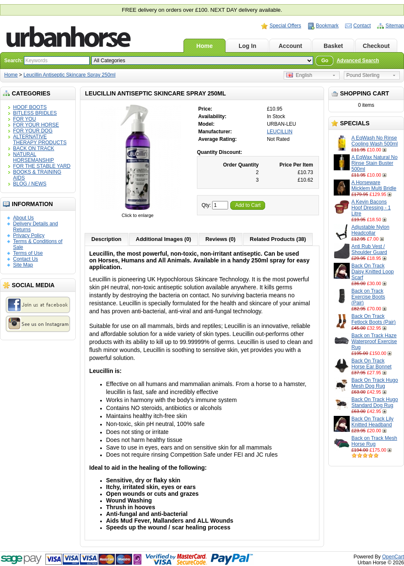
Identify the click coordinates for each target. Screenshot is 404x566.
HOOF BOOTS (30, 107)
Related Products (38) (278, 239)
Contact (362, 26)
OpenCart (393, 557)
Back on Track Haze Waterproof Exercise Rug (374, 341)
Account (290, 45)
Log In (247, 45)
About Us (23, 218)
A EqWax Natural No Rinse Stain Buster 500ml (374, 163)
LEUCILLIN (279, 132)
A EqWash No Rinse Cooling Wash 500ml (374, 141)
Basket (333, 45)
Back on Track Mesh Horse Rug (374, 441)
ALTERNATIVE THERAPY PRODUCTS (39, 139)
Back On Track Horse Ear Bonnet (371, 364)
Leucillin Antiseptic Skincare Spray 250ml (70, 75)
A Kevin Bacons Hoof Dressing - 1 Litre (371, 208)
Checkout (376, 45)
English (299, 75)
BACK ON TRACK (33, 148)
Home (205, 45)
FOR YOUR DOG (33, 131)
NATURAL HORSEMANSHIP (33, 157)
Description (106, 239)
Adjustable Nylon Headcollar (370, 230)
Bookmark (327, 26)
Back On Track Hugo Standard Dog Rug (374, 402)
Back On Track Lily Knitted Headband (372, 422)
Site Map (23, 265)
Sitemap (394, 26)
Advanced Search (358, 60)
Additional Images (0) (163, 239)
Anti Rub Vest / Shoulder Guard (369, 249)
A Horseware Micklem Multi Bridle (373, 185)
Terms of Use (28, 253)
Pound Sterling (363, 75)
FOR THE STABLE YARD (41, 166)
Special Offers (285, 26)
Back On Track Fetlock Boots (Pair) (373, 319)
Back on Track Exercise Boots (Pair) (368, 297)
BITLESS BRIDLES (35, 113)
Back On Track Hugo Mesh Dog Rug (374, 383)
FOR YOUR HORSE (36, 125)
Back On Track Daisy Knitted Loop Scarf (372, 271)
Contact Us (25, 259)
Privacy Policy (29, 235)
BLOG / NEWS (29, 184)
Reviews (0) (220, 239)
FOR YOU (24, 119)
